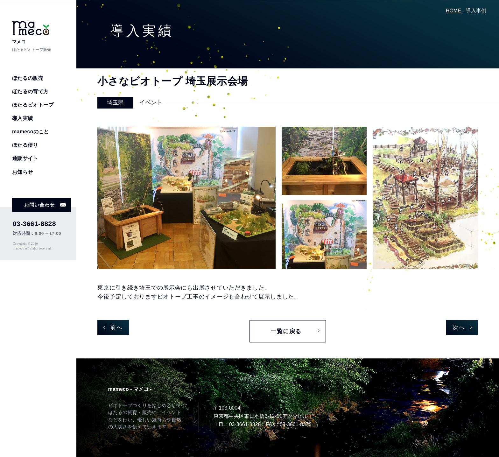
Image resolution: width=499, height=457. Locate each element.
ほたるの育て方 (30, 91)
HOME (453, 10)
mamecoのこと (30, 131)
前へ (116, 327)
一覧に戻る (286, 331)
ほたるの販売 (27, 78)
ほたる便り (25, 145)
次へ (459, 327)
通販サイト (25, 158)
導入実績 (22, 118)
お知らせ (22, 172)
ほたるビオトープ (33, 105)
